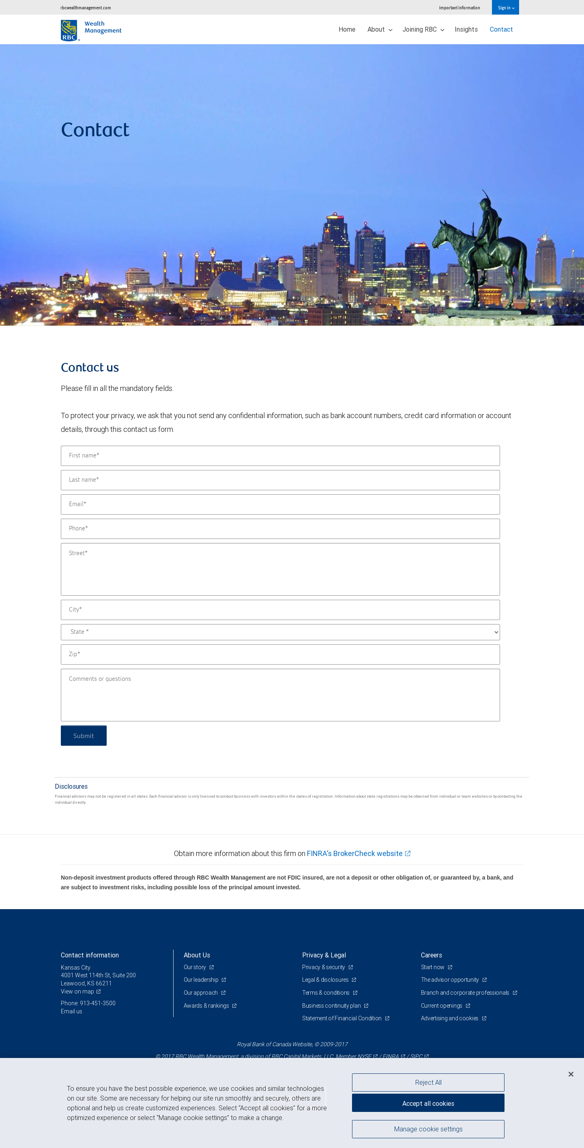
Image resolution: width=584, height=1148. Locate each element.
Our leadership (202, 979)
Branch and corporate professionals (466, 992)
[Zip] (280, 654)
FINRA (390, 1056)
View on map (77, 991)
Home (347, 29)
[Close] (571, 1074)
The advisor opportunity (450, 979)
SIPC (416, 1056)
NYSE (364, 1056)
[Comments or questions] (280, 695)
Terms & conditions (326, 992)
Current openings (442, 1005)
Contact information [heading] (90, 955)
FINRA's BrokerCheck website (355, 853)
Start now (433, 967)
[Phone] (280, 529)
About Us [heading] (197, 955)
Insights (466, 29)
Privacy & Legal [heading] (324, 955)
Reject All (428, 1082)
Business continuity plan (332, 1005)
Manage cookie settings (428, 1129)
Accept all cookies (428, 1103)
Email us (71, 1011)
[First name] (280, 456)
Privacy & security (324, 967)
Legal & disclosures (326, 979)
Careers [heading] (431, 955)
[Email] (280, 504)
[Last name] (280, 480)
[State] (280, 632)
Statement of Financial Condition (342, 1018)
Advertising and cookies (450, 1018)
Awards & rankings (207, 1005)
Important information (459, 7)
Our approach (201, 992)
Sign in (506, 7)
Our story (195, 967)
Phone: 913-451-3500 (88, 1003)
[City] (280, 610)
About (380, 29)
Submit (83, 735)
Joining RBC (423, 29)
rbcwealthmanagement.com (85, 7)
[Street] (280, 569)
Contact (501, 29)
